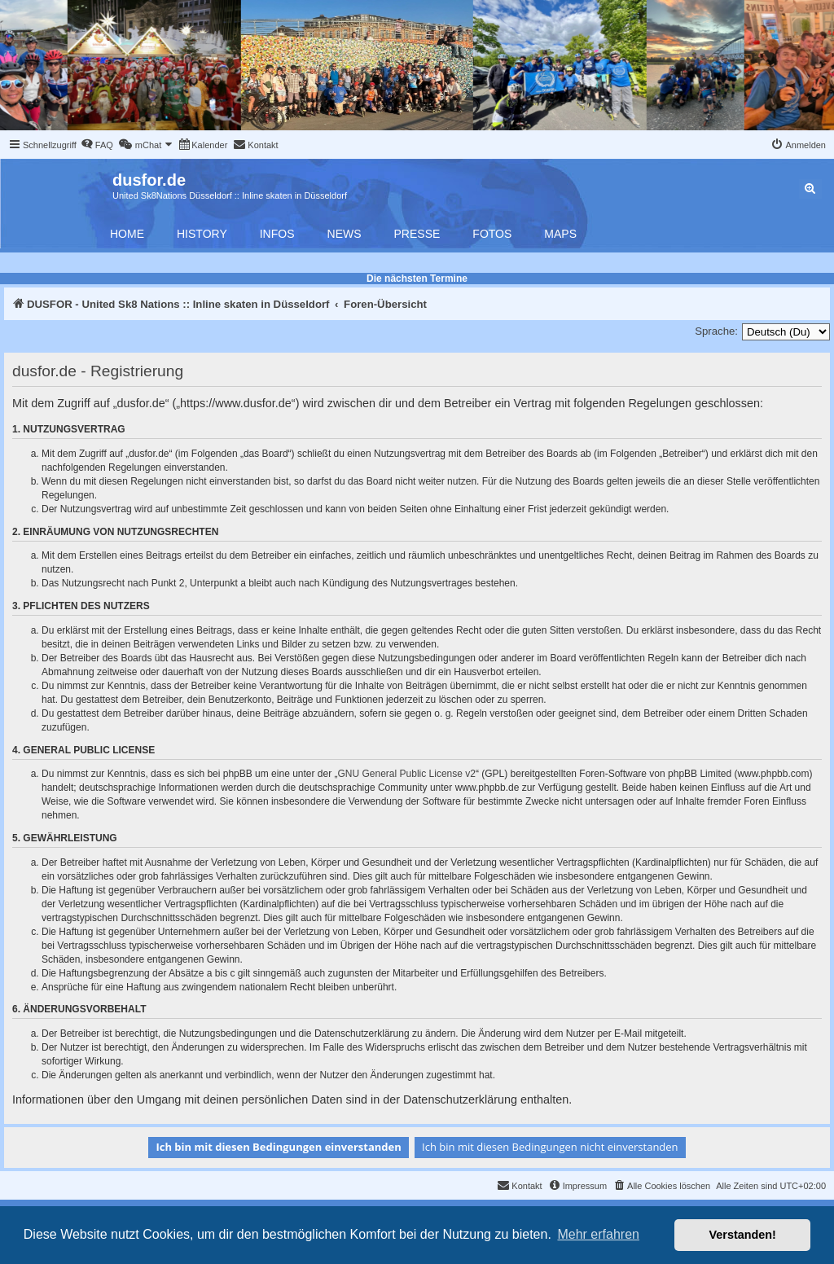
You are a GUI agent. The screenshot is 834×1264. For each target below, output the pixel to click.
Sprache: (716, 331)
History (202, 233)
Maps (560, 233)
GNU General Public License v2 (407, 773)
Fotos (491, 233)
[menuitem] (97, 145)
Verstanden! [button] (742, 1234)
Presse (417, 233)
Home (127, 233)
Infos (277, 233)
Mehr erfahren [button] (598, 1234)
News (344, 233)
